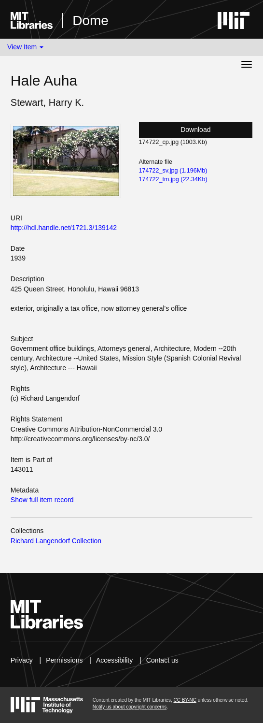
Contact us (162, 660)
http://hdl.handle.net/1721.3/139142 (64, 227)
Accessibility (114, 660)
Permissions (64, 660)
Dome (90, 20)
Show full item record (42, 500)
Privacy (22, 660)
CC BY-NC (184, 700)
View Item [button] (25, 47)
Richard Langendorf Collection (56, 541)
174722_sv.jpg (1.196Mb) (173, 170)
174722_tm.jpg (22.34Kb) (173, 179)
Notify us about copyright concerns (129, 706)
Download (195, 129)
